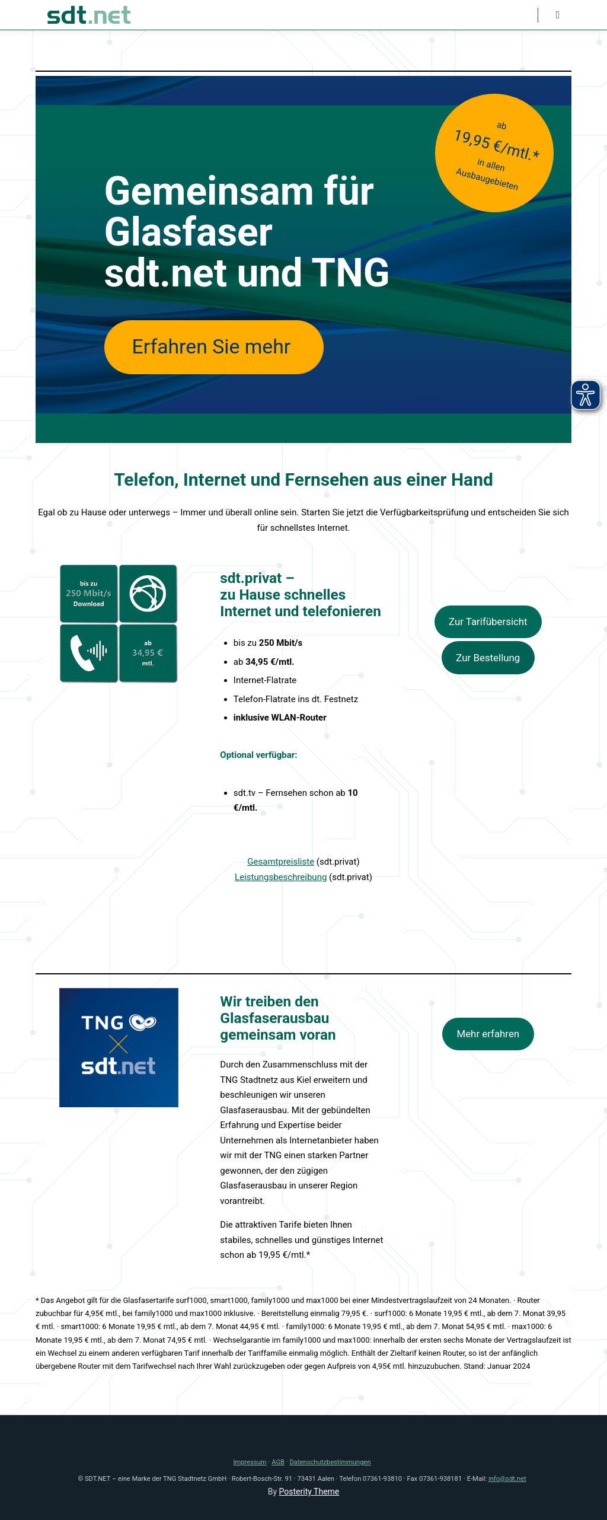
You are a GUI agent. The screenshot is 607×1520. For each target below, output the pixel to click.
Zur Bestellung (488, 658)
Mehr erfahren (487, 1034)
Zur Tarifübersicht (488, 621)
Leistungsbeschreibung (281, 877)
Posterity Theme (309, 1491)
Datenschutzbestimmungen (330, 1462)
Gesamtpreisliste (280, 861)
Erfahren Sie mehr (214, 346)
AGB (278, 1462)
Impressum (249, 1462)
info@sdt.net (507, 1479)
